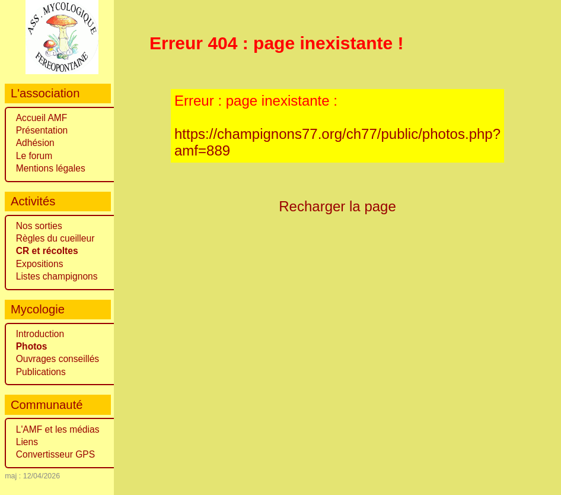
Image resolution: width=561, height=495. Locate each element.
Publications (41, 372)
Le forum (34, 156)
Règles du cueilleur (55, 238)
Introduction (40, 334)
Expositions (39, 264)
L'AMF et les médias (58, 429)
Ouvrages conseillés (57, 359)
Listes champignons (57, 276)
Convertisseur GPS (55, 454)
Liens (27, 442)
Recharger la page (337, 206)
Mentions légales (50, 168)
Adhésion (35, 143)
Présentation (42, 130)
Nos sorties (39, 226)
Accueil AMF (42, 118)
